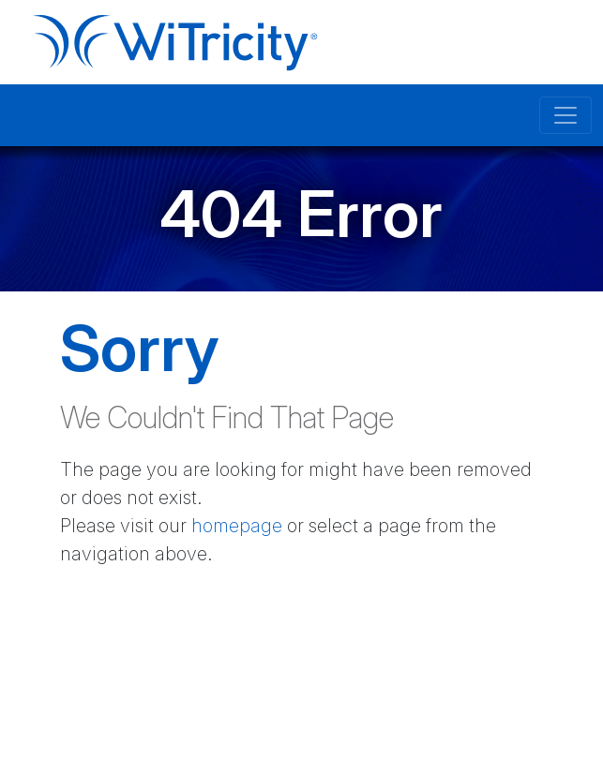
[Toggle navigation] (565, 115)
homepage (236, 525)
